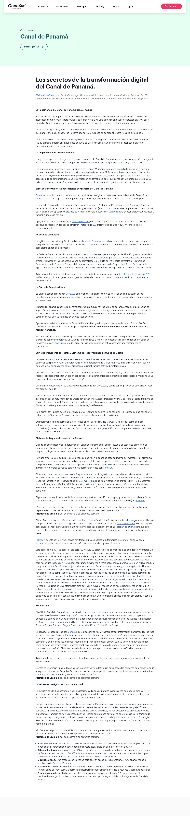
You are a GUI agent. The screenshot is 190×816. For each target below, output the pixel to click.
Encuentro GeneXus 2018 (137, 274)
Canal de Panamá (47, 95)
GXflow (41, 540)
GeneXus (40, 195)
